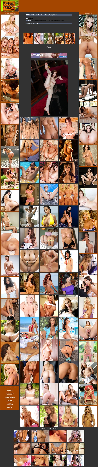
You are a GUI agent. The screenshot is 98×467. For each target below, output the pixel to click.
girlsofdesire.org (10, 390)
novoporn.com (10, 391)
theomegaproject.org (10, 401)
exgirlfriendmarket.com (10, 397)
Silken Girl (10, 400)
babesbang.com (10, 404)
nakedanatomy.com (10, 393)
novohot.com (9, 396)
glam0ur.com (9, 394)
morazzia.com (10, 408)
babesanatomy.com (10, 388)
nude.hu (9, 403)
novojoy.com (9, 407)
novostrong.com (10, 406)
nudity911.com (10, 398)
